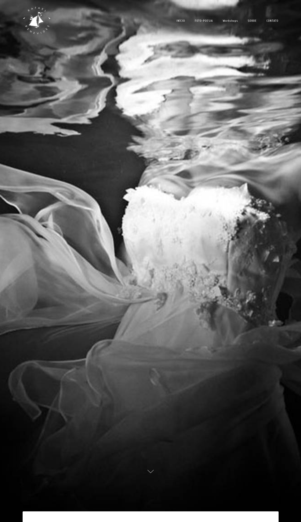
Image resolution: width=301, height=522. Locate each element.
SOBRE (252, 21)
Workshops (230, 21)
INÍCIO (181, 21)
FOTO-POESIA (204, 21)
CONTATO (272, 21)
